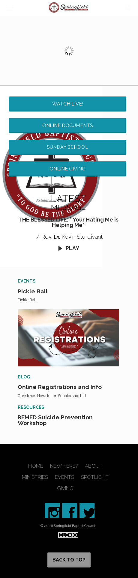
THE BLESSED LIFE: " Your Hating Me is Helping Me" (68, 222)
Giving (65, 488)
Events (64, 477)
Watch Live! (67, 104)
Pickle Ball (33, 291)
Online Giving (68, 169)
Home (35, 466)
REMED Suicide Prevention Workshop (55, 420)
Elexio (68, 535)
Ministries (35, 477)
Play (68, 248)
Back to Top (69, 560)
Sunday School (67, 147)
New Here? (64, 466)
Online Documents (67, 125)
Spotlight (95, 477)
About (94, 466)
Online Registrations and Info (60, 387)
